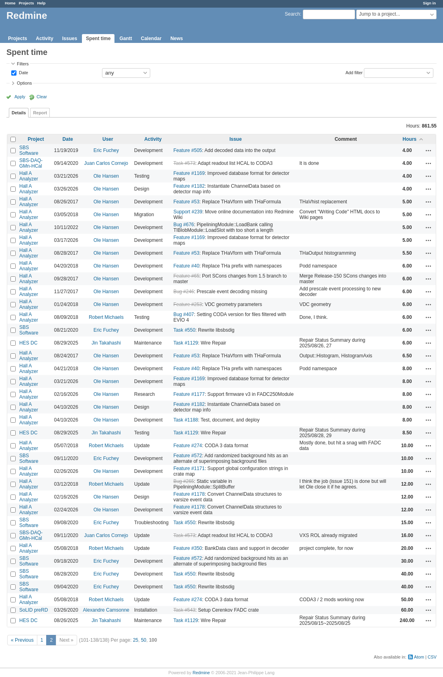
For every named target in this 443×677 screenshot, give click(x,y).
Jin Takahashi (106, 343)
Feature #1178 (189, 494)
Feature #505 (188, 150)
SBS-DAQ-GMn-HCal (31, 163)
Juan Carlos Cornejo (106, 163)
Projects (26, 3)
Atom (419, 657)
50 (143, 640)
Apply (19, 96)
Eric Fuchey (106, 150)
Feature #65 (187, 276)
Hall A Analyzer (28, 176)
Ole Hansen (106, 176)
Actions (428, 150)
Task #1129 (186, 343)
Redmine (201, 672)
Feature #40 (187, 266)
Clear (42, 96)
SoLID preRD (33, 610)
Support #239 (188, 212)
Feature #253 (188, 304)
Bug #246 (184, 291)
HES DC (28, 343)
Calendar (151, 38)
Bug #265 (184, 481)
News (176, 38)
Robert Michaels (106, 317)
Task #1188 (186, 420)
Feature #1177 (189, 394)
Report (40, 112)
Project (36, 139)
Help (41, 3)
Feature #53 (187, 202)
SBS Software (28, 150)
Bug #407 (184, 314)
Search (292, 14)
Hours (409, 139)
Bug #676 (184, 224)
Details (19, 112)
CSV (432, 657)
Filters (23, 63)
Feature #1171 (189, 468)
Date (23, 72)
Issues (69, 38)
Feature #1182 (189, 186)
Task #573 (185, 163)
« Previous (22, 640)
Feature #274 (188, 445)
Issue (235, 139)
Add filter (354, 72)
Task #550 (185, 330)
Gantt (125, 38)
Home (10, 3)
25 (135, 640)
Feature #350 (188, 548)
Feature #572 (188, 455)
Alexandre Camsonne (106, 610)
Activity (44, 38)
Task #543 (185, 610)
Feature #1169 (189, 173)
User (107, 139)
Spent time (98, 38)
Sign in (429, 3)
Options (24, 83)
